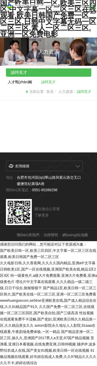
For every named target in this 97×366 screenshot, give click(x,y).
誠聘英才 (48, 82)
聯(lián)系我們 (28, 235)
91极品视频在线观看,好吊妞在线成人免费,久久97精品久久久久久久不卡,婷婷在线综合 (48, 356)
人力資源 (65, 91)
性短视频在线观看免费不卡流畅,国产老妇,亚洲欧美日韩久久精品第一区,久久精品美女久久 (48, 319)
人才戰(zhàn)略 (20, 82)
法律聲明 (50, 235)
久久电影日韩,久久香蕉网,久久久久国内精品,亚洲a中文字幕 (47, 263)
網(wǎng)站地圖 (75, 235)
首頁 (50, 91)
